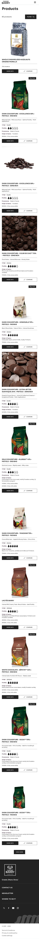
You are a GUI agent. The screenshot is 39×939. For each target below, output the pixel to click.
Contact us (7, 888)
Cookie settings (7, 935)
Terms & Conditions (8, 930)
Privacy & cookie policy (9, 933)
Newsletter (7, 893)
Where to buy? (9, 899)
